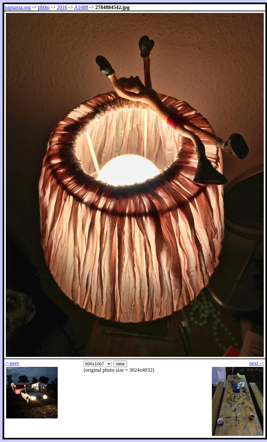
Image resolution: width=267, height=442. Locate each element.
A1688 (81, 7)
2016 (62, 7)
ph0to (43, 7)
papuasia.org (18, 7)
